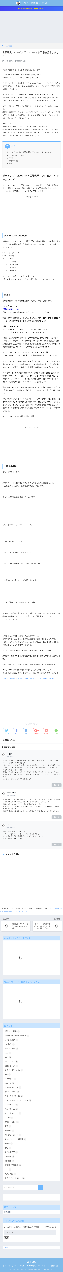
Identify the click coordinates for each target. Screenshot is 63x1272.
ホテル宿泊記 (11, 1152)
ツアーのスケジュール (16, 156)
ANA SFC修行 (12, 1049)
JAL (8, 1053)
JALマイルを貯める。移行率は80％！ (31, 9)
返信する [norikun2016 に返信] (56, 817)
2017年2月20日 (11, 757)
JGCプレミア (11, 1062)
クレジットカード (13, 1135)
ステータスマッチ (13, 1114)
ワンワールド (11, 1105)
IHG (8, 1075)
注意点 (11, 158)
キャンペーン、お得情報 (15, 1139)
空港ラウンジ (11, 1066)
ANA (8, 1057)
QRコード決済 (12, 1122)
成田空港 (10, 1161)
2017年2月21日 (11, 795)
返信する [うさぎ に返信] (56, 785)
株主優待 (10, 1131)
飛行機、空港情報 (13, 1165)
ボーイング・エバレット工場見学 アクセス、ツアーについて (29, 153)
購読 (6, 1238)
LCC (8, 1170)
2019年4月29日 (11, 828)
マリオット (10, 1079)
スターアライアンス (14, 1096)
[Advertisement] (31, 29)
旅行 (14, 741)
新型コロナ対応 (12, 1032)
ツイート (6, 1248)
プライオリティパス (14, 1070)
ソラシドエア (11, 1040)
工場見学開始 (13, 161)
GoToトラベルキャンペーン (17, 1036)
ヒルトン (10, 1083)
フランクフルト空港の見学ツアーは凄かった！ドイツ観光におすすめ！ (29, 679)
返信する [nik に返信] (56, 845)
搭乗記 (9, 1144)
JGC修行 (10, 1045)
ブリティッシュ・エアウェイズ (18, 1101)
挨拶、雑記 (10, 1174)
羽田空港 (10, 1157)
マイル (9, 1118)
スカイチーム (11, 1109)
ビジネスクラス (12, 1092)
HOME (31, 1262)
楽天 (8, 1127)
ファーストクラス (13, 1088)
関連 (10, 164)
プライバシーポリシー (15, 1178)
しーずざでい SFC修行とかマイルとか (31, 3)
